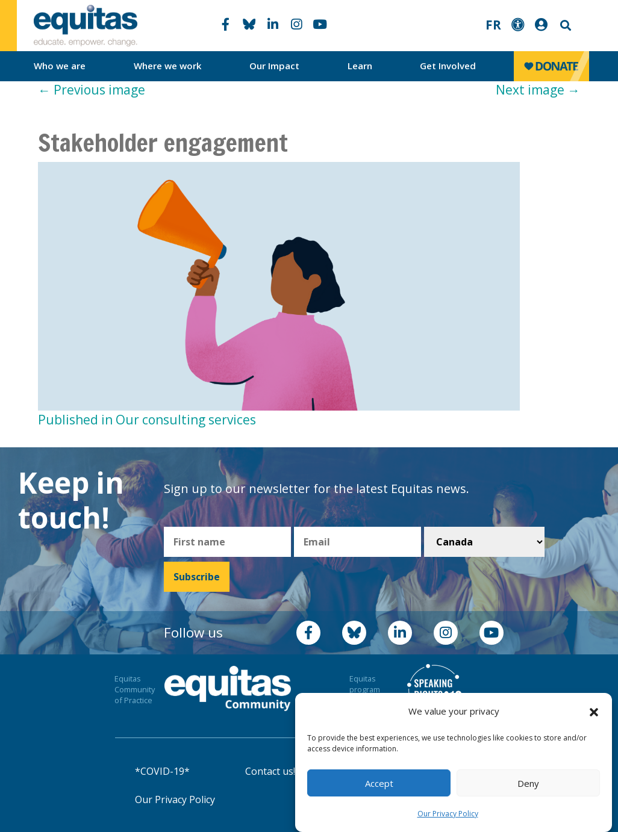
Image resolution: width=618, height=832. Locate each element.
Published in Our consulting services (147, 419)
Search (564, 25)
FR (493, 24)
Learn (360, 66)
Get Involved (448, 66)
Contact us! (270, 771)
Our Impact (274, 66)
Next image (538, 89)
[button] (594, 712)
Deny (528, 783)
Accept (379, 783)
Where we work (168, 66)
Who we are (60, 66)
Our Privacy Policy (447, 814)
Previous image (91, 89)
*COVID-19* (162, 771)
